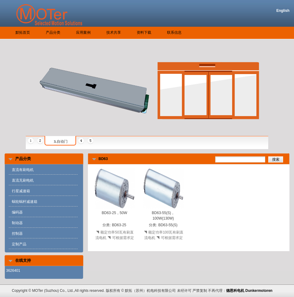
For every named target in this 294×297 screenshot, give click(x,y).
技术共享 (113, 32)
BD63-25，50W (114, 213)
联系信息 (174, 32)
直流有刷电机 (23, 170)
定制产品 (19, 244)
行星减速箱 (21, 191)
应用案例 (83, 32)
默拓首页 (22, 32)
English (282, 11)
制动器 (17, 223)
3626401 (13, 270)
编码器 (17, 212)
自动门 (61, 141)
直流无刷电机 (23, 180)
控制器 (17, 233)
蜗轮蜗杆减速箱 (24, 202)
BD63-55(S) (167, 225)
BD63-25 (119, 225)
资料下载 (144, 32)
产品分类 (53, 32)
